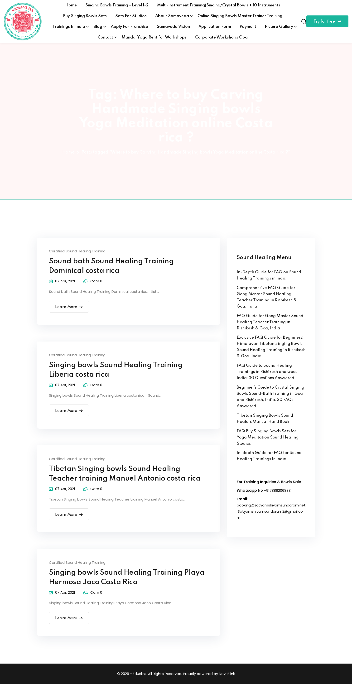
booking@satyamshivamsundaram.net (271, 505)
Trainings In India (69, 27)
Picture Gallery (279, 27)
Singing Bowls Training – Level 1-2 (117, 5)
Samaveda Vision (173, 27)
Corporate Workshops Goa (221, 37)
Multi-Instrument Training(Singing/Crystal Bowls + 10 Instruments (218, 5)
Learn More (69, 307)
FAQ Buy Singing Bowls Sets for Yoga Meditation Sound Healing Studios (268, 437)
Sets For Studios (131, 16)
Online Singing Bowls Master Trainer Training (240, 16)
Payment (248, 27)
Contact (105, 37)
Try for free (327, 21)
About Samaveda (172, 16)
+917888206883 (277, 490)
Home (71, 5)
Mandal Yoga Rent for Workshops (154, 37)
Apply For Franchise (129, 27)
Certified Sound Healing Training (77, 251)
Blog (98, 27)
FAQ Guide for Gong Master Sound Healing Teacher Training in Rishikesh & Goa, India (270, 322)
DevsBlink (227, 673)
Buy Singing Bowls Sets (85, 16)
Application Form (214, 27)
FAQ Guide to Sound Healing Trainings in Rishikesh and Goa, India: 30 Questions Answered (267, 372)
